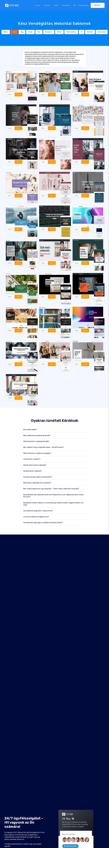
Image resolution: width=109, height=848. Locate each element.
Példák (56, 5)
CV (81, 32)
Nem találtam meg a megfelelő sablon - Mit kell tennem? (43, 447)
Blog (22, 32)
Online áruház (101, 32)
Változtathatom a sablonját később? (36, 441)
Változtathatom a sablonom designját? (37, 453)
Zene (38, 32)
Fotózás (30, 32)
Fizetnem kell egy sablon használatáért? (37, 477)
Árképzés (47, 5)
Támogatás (66, 5)
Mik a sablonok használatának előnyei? (36, 435)
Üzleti (14, 32)
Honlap (37, 5)
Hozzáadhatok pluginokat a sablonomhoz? (38, 510)
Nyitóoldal (90, 32)
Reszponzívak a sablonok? (32, 471)
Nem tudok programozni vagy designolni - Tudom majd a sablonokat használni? (51, 488)
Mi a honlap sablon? (30, 429)
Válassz (18, 94)
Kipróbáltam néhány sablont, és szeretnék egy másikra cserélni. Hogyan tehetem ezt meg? (53, 504)
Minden (6, 32)
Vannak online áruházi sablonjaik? (34, 465)
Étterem (59, 32)
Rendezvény (48, 32)
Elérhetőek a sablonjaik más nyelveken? (37, 482)
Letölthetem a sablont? (31, 459)
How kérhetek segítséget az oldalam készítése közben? (43, 522)
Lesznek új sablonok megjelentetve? (36, 516)
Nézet (9, 94)
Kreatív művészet (71, 32)
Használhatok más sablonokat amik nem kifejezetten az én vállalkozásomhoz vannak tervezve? (53, 495)
